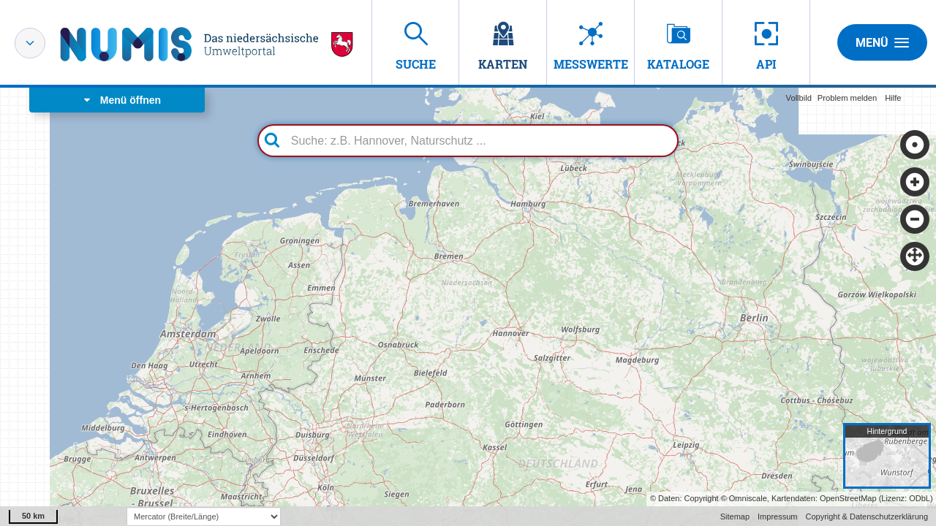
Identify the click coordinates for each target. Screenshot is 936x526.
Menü (882, 42)
